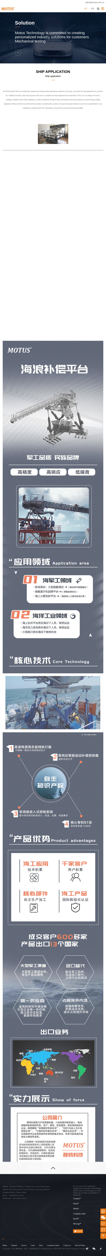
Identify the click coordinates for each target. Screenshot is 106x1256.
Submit (78, 1231)
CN (92, 8)
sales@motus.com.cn (94, 2)
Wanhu (82, 1249)
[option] (53, 141)
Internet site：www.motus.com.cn (14, 1198)
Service (24, 1245)
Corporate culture (53, 1245)
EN (85, 8)
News (41, 1245)
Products (14, 1245)
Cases (33, 1245)
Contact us (67, 1245)
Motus (5, 1245)
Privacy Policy (80, 1245)
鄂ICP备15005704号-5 (62, 1249)
